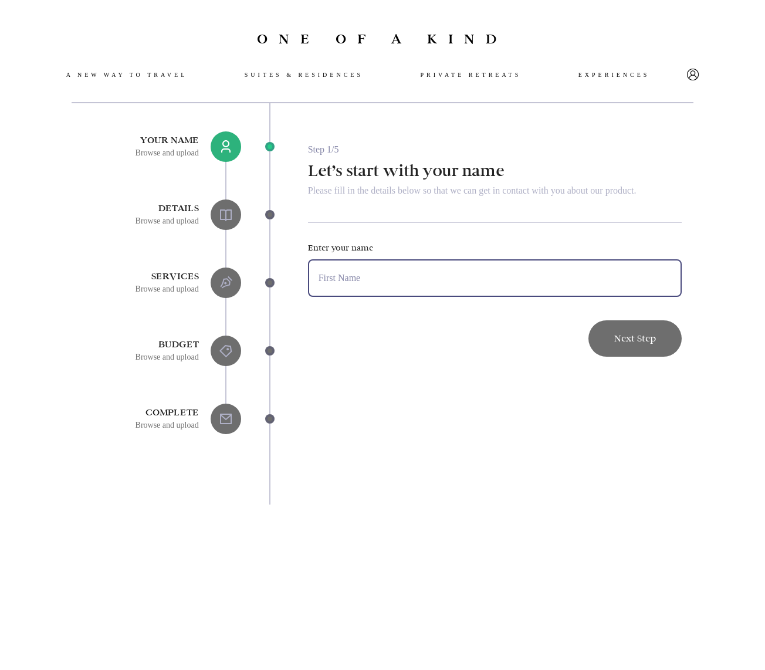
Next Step (635, 338)
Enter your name (340, 248)
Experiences (614, 75)
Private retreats (470, 75)
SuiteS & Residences (304, 75)
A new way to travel (127, 75)
